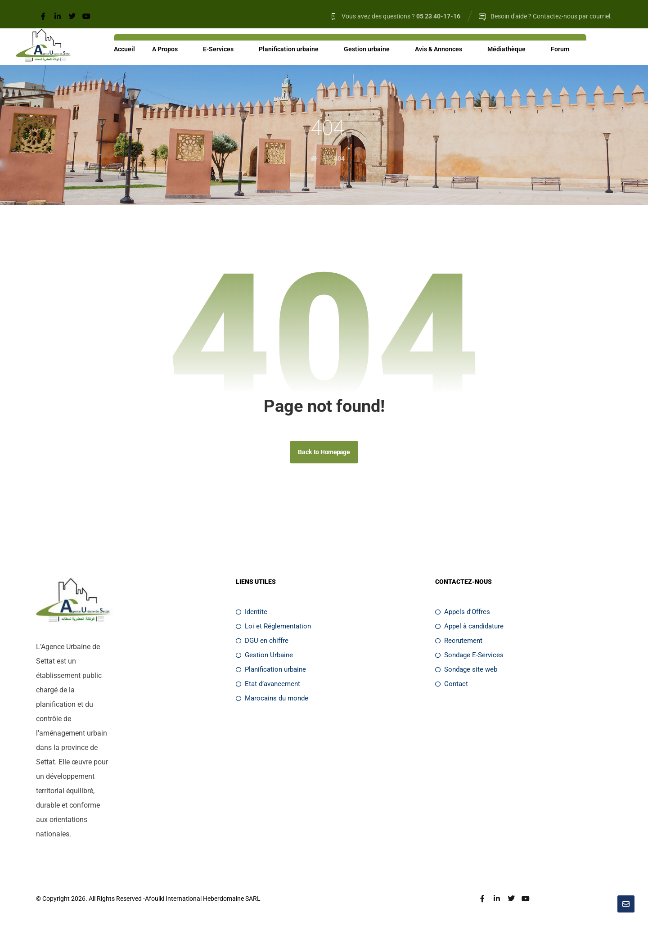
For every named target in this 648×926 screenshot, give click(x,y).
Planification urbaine (271, 671)
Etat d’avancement (268, 686)
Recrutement (458, 642)
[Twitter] (72, 16)
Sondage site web (466, 671)
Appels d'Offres (462, 614)
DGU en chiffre (262, 642)
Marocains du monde (272, 700)
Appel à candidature (469, 628)
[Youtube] (86, 16)
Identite (251, 614)
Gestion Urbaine (264, 657)
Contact (451, 686)
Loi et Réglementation (273, 628)
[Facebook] (43, 16)
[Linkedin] (57, 16)
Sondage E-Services (469, 657)
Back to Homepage (323, 453)
